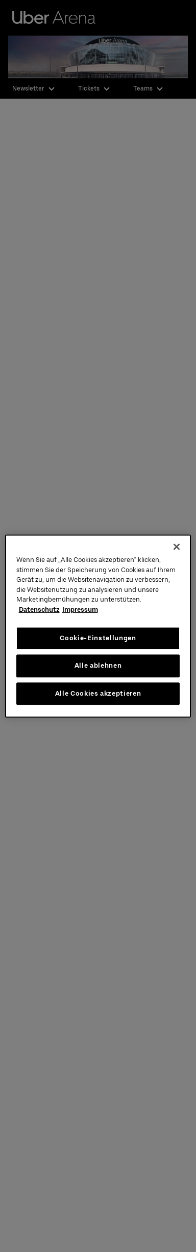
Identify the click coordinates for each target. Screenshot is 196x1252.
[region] (98, 626)
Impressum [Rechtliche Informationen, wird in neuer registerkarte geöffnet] (80, 609)
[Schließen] (176, 546)
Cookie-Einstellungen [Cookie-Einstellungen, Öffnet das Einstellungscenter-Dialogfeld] (98, 638)
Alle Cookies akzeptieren (98, 693)
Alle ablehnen (98, 665)
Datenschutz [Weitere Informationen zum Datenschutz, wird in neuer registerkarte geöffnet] (39, 609)
